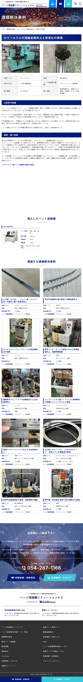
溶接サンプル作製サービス (53, 651)
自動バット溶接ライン (51, 627)
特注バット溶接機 (9, 642)
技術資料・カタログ (9, 661)
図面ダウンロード (9, 666)
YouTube (5, 656)
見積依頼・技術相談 (51, 656)
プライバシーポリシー (51, 661)
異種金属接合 (48, 632)
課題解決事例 (7, 637)
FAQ (45, 642)
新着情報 (5, 646)
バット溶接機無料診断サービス (55, 646)
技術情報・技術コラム (51, 637)
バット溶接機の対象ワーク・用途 (15, 632)
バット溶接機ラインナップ (12, 627)
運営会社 (5, 651)
